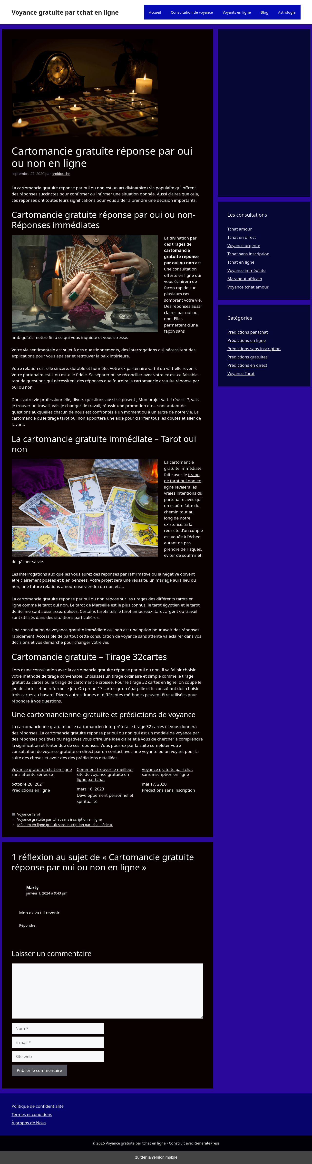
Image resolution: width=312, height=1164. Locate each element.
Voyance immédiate (246, 270)
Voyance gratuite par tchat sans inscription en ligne (167, 772)
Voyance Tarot (28, 814)
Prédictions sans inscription (168, 790)
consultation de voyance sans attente (126, 636)
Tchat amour (239, 229)
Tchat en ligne (240, 262)
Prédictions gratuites (247, 357)
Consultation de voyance (192, 12)
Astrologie (287, 12)
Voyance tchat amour (248, 287)
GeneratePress (207, 1143)
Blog (264, 12)
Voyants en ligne (237, 12)
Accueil (155, 12)
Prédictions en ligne (31, 790)
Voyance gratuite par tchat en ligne (65, 12)
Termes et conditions (32, 1114)
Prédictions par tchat (247, 332)
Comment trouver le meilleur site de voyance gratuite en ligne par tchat (105, 774)
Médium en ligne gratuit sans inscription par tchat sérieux (65, 824)
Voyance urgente (243, 245)
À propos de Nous (29, 1123)
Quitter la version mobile (156, 1157)
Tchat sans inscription (248, 254)
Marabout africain (244, 278)
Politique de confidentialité (38, 1106)
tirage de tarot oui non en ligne (182, 481)
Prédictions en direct (247, 365)
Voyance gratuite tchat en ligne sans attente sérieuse (42, 772)
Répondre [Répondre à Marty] (27, 925)
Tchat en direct (241, 237)
